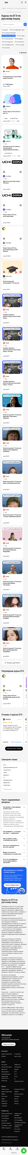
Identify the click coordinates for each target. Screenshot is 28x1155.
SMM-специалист (6, 1128)
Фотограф (17, 1129)
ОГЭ (5, 765)
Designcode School (19, 1089)
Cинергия (16, 1096)
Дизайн (16, 1069)
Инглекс (16, 1101)
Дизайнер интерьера (20, 1122)
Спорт (6, 772)
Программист (5, 1116)
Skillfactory (4, 1101)
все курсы (9, 8)
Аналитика (7, 785)
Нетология (4, 1096)
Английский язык (5, 1074)
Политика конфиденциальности (9, 1136)
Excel (15, 1076)
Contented (4, 1106)
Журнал (3, 1056)
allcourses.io (14, 1152)
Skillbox (3, 1094)
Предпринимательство (11, 767)
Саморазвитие (8, 780)
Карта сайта (17, 1056)
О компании (17, 1054)
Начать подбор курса (12, 885)
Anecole (16, 1103)
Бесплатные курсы (6, 1067)
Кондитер (17, 1131)
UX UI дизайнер (18, 1120)
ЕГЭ (15, 1074)
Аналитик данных (6, 1123)
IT (4, 777)
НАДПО (16, 1091)
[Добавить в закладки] (21, 67)
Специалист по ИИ (6, 1125)
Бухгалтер (4, 1120)
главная (4, 8)
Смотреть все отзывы (14, 748)
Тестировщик (5, 1118)
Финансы (7, 775)
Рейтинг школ (5, 1089)
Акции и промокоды (6, 1054)
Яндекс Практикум (6, 1091)
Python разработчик (6, 1113)
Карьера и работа (19, 1081)
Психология (7, 770)
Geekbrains (4, 1103)
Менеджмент (5, 1071)
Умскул (16, 1098)
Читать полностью (16, 742)
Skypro (3, 1098)
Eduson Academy (18, 1094)
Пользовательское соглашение (9, 1139)
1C (15, 1079)
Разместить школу (8, 1044)
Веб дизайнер (18, 1117)
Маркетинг (7, 782)
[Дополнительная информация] (4, 67)
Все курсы (4, 1064)
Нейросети (17, 1064)
